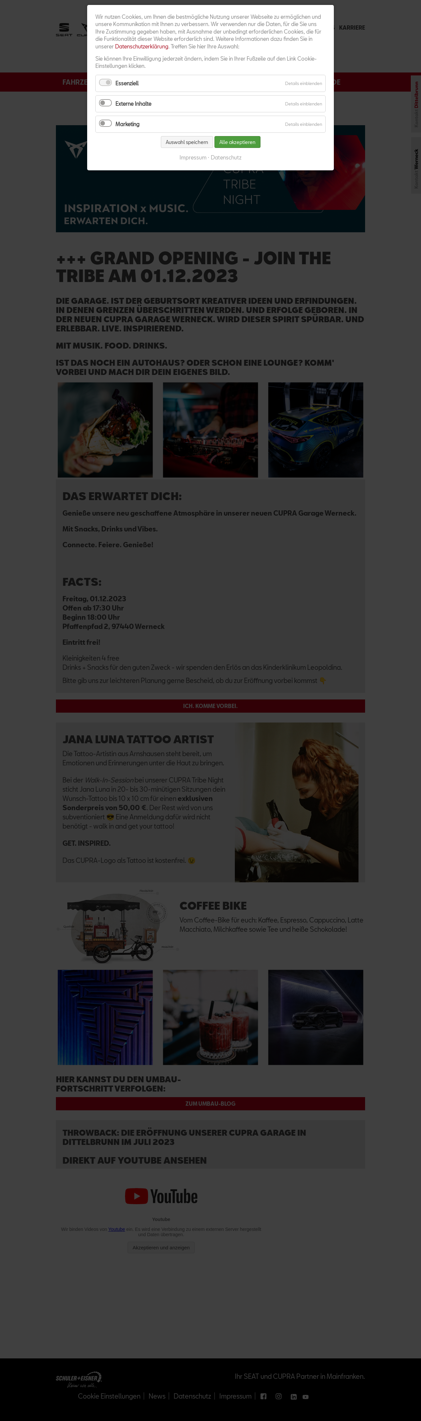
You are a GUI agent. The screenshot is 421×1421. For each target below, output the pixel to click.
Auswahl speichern (187, 142)
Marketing (127, 124)
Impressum (193, 157)
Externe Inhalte (133, 103)
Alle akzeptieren (237, 142)
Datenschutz (226, 157)
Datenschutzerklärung (141, 46)
